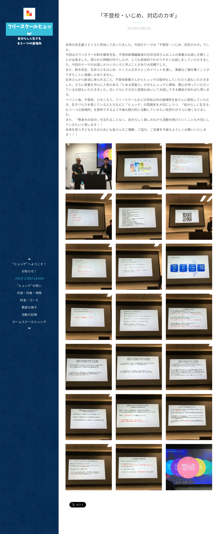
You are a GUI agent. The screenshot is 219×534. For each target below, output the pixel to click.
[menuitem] (29, 264)
